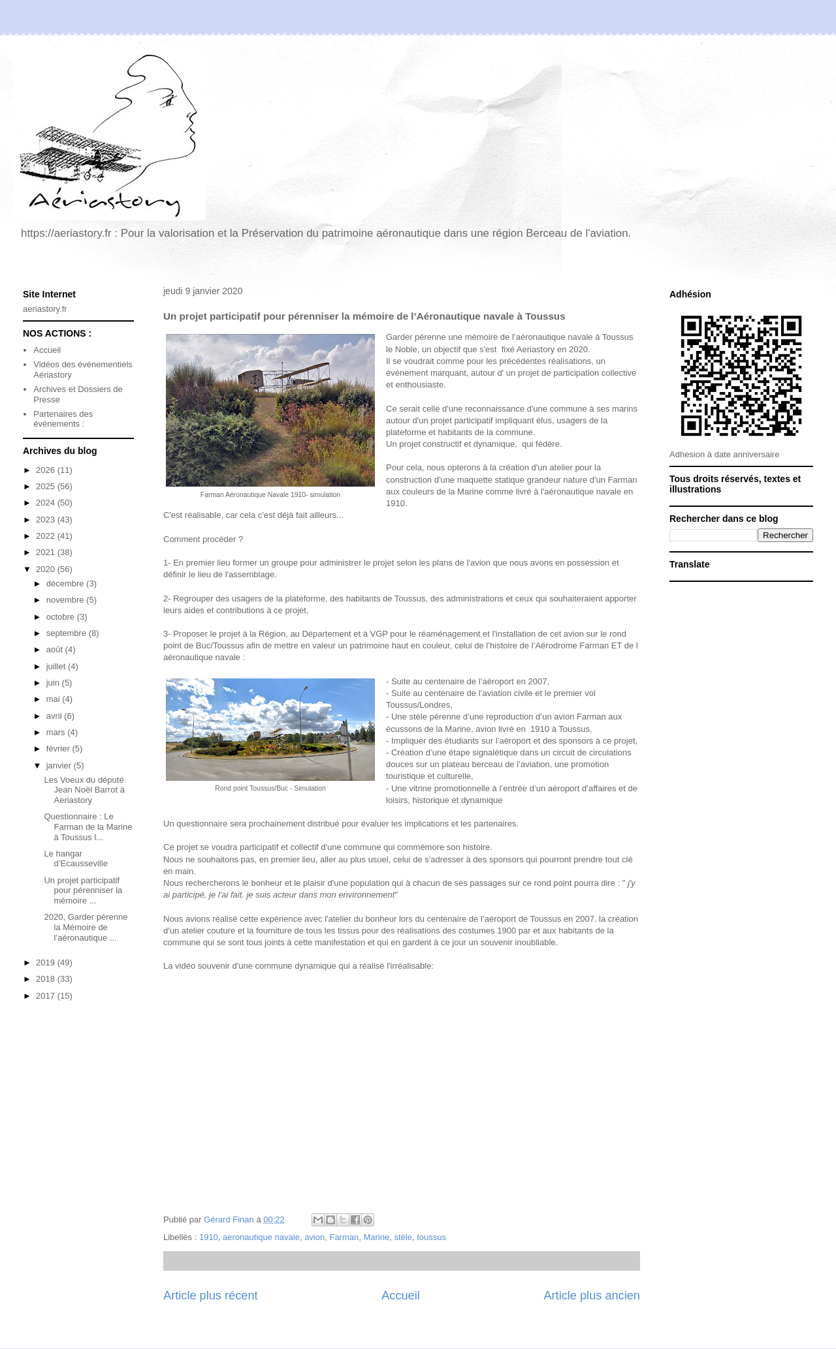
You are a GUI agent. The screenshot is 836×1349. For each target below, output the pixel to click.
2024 (46, 503)
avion (314, 1237)
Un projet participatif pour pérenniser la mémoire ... (83, 890)
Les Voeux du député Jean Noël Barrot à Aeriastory (84, 790)
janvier (60, 765)
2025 (46, 486)
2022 (46, 536)
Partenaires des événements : (63, 419)
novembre (66, 600)
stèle (402, 1237)
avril (55, 716)
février (59, 748)
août (55, 649)
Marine (376, 1237)
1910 (208, 1237)
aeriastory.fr (45, 309)
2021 (46, 552)
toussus (431, 1237)
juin (54, 683)
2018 (46, 979)
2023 (46, 519)
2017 (46, 996)
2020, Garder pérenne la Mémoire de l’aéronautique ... (85, 927)
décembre (66, 583)
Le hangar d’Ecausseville (75, 859)
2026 (46, 470)
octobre (61, 617)
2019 (46, 962)
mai (54, 699)
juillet (57, 666)
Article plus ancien (591, 1295)
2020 (46, 569)
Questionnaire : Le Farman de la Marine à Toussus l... (88, 826)
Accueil (400, 1295)
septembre (67, 633)
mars (57, 732)
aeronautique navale (261, 1237)
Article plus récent (210, 1295)
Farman (344, 1237)
